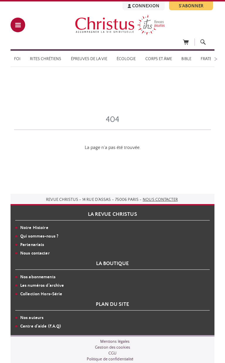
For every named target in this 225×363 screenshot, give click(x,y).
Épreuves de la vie (89, 59)
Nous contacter (160, 199)
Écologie (126, 59)
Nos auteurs (31, 317)
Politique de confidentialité (110, 359)
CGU (112, 353)
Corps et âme (158, 59)
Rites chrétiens (45, 59)
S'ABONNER (191, 6)
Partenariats (32, 244)
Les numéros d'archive (42, 285)
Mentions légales (115, 341)
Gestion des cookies (112, 347)
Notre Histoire (34, 227)
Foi (17, 59)
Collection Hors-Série (41, 293)
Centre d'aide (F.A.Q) (40, 326)
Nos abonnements (37, 276)
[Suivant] (215, 58)
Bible (186, 59)
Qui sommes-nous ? (39, 236)
